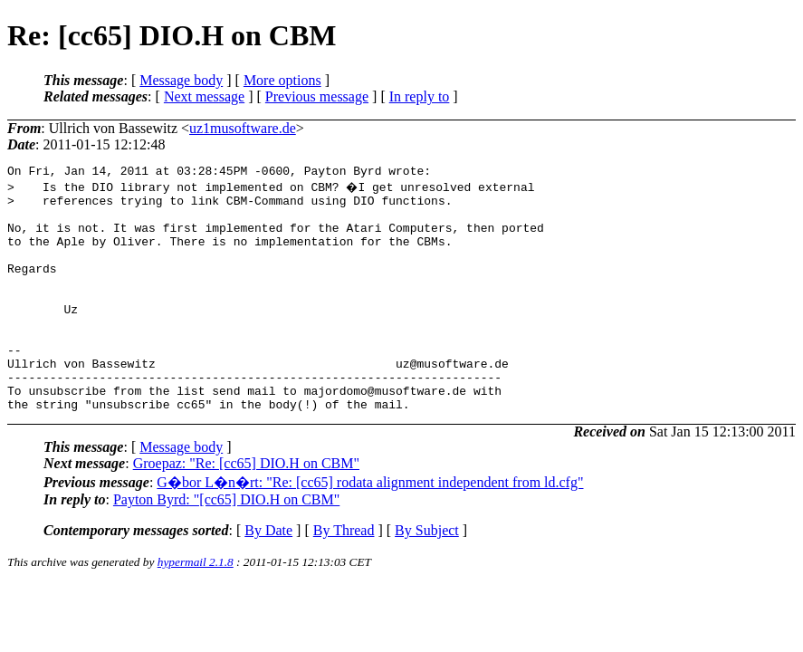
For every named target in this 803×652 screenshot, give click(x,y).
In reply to (419, 96)
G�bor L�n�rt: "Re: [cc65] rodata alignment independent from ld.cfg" (370, 528)
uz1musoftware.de (242, 128)
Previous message (316, 96)
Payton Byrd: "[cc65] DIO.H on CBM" (226, 545)
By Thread (344, 576)
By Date (268, 576)
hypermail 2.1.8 (196, 608)
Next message (204, 96)
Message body (181, 80)
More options (282, 80)
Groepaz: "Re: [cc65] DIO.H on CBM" (246, 509)
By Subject (427, 576)
